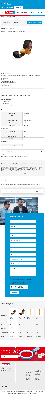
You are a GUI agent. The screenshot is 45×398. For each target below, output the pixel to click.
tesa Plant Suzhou (29, 372)
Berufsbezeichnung (15, 240)
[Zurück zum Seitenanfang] (43, 364)
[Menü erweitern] (2, 12)
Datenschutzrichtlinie (17, 280)
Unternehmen (14, 235)
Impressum (4, 391)
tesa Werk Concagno (28, 371)
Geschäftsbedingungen (12, 393)
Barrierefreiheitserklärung (20, 391)
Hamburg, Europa (38, 370)
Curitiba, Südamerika (37, 379)
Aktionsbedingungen (33, 393)
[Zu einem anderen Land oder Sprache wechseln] (35, 12)
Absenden (14, 292)
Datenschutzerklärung (11, 391)
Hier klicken (20, 287)
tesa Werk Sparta (29, 376)
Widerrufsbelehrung (25, 393)
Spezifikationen (6, 22)
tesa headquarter (20, 370)
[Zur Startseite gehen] (2, 7)
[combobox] (23, 249)
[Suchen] (31, 12)
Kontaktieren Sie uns (34, 22)
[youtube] (6, 387)
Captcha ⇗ (25, 288)
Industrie (18, 7)
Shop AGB (19, 393)
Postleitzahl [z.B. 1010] (16, 259)
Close (41, 2)
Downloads (15, 22)
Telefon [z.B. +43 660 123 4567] (18, 245)
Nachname (13, 226)
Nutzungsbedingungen (39, 391)
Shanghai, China (38, 371)
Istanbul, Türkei (38, 381)
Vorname (13, 221)
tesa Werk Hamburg (28, 379)
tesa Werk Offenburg (28, 375)
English (9, 3)
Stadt (12, 254)
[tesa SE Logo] (10, 12)
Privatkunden (9, 7)
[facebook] (2, 387)
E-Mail (12, 231)
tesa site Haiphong (29, 381)
